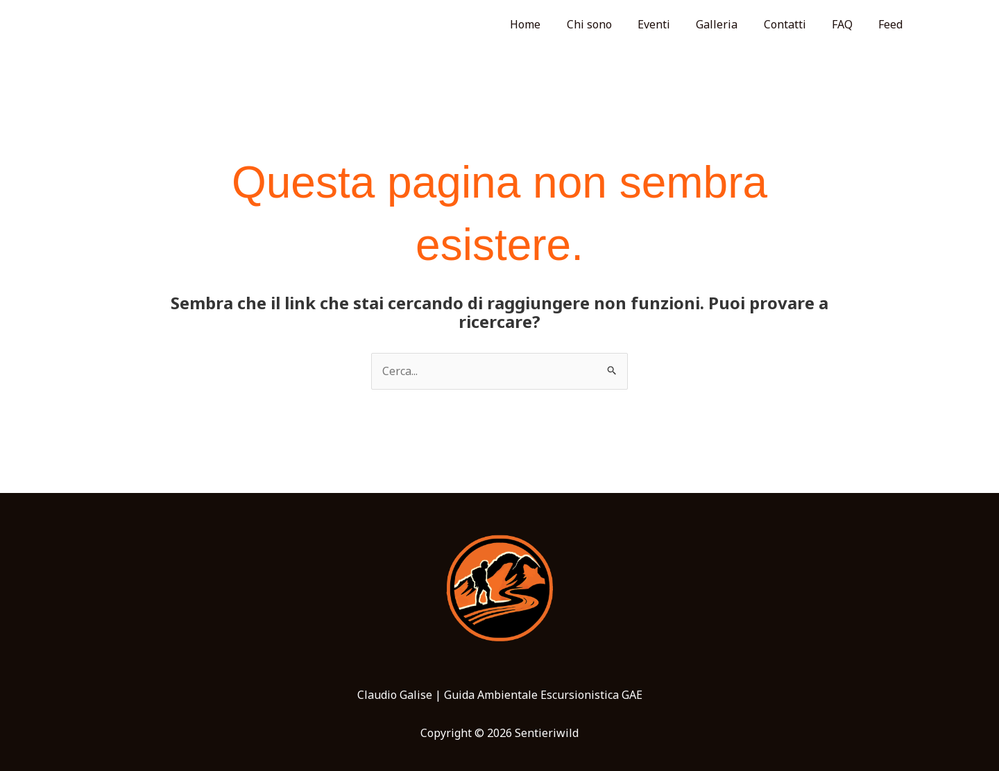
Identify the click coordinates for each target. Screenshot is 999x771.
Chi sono (609, 24)
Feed (892, 24)
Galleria (730, 24)
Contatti (794, 24)
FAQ (847, 24)
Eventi (670, 24)
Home (549, 24)
